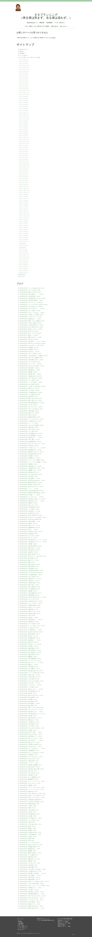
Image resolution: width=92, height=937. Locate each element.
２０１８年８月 (24, 221)
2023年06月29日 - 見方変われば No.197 (29, 513)
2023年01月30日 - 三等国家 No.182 (28, 544)
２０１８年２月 (24, 235)
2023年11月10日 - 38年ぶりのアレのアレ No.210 (31, 486)
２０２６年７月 (24, 272)
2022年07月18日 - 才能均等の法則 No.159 (29, 582)
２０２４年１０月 (25, 69)
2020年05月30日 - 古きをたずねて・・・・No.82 (31, 740)
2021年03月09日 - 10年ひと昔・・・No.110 (29, 683)
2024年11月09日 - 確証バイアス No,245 (29, 413)
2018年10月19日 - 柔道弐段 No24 (27, 861)
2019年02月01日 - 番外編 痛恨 (26, 838)
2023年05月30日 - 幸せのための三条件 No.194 (30, 519)
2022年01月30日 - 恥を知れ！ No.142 (28, 617)
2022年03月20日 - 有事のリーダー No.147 (29, 607)
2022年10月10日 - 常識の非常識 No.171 (29, 566)
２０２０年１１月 (25, 166)
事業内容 (41, 22)
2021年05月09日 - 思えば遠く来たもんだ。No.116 (31, 670)
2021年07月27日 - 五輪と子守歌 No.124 (29, 654)
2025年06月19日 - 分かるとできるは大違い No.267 (31, 366)
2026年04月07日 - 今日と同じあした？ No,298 (30, 306)
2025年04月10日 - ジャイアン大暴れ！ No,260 (30, 382)
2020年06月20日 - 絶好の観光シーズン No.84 (30, 736)
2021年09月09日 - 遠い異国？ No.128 (28, 646)
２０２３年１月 (24, 112)
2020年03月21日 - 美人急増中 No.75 (28, 754)
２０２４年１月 (24, 88)
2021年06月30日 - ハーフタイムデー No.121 (30, 660)
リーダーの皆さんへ (59, 22)
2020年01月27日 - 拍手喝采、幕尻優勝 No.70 (30, 765)
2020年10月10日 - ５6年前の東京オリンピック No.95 (32, 713)
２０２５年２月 (24, 61)
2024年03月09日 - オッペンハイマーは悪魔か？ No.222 (32, 462)
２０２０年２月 (24, 184)
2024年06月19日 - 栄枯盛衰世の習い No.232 (30, 441)
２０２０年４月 (24, 180)
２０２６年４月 (24, 266)
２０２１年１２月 (25, 139)
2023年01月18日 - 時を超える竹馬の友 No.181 (30, 546)
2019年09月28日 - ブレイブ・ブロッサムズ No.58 (31, 789)
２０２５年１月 (24, 63)
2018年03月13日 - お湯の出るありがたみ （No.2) (31, 906)
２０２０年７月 (24, 174)
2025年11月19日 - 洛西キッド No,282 (28, 335)
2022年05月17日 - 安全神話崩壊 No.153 (29, 595)
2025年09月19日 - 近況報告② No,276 (28, 347)
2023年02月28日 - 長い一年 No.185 (28, 537)
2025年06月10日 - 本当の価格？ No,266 (29, 368)
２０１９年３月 (24, 206)
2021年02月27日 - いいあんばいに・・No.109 (30, 685)
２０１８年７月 (24, 223)
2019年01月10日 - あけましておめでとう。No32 (30, 844)
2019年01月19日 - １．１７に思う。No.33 (29, 842)
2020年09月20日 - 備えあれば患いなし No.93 (30, 717)
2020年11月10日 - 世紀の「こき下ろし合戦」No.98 (31, 707)
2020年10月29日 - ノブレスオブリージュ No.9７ (31, 709)
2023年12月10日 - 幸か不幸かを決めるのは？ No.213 (32, 480)
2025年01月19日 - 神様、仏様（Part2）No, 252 (30, 398)
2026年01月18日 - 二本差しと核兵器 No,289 (30, 323)
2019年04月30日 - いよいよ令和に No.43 (29, 820)
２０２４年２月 (24, 86)
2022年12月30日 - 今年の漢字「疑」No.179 (29, 550)
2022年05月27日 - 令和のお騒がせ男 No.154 (30, 593)
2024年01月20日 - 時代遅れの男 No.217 (29, 472)
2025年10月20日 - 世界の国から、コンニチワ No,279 (32, 341)
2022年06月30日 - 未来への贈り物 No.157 (29, 586)
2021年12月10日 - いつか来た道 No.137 (29, 627)
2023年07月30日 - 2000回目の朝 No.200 (29, 507)
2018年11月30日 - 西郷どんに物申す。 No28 (30, 852)
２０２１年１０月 (25, 143)
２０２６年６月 (24, 270)
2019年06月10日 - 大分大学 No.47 (27, 812)
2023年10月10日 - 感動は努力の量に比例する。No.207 (32, 492)
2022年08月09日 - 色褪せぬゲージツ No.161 (30, 578)
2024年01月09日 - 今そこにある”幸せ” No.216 (30, 474)
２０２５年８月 (24, 252)
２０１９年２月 (24, 209)
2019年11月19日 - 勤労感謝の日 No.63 (28, 779)
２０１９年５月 (24, 202)
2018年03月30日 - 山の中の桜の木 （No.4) (29, 902)
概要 (18, 933)
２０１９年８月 (24, 196)
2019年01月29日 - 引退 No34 (26, 840)
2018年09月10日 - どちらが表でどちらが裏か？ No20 (32, 869)
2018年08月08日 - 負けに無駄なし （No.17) (30, 875)
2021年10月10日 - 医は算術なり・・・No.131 (30, 640)
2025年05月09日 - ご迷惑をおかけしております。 (31, 376)
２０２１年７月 (24, 149)
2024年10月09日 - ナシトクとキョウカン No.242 (31, 419)
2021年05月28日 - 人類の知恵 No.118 (28, 666)
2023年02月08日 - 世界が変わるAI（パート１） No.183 (32, 541)
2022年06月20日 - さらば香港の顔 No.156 (29, 589)
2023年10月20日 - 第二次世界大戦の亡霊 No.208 (31, 490)
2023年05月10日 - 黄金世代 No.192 (28, 523)
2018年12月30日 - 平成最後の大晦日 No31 (29, 846)
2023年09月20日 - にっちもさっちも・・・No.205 (31, 496)
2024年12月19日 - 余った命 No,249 (28, 404)
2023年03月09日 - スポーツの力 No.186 (29, 535)
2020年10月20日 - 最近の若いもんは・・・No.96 (31, 711)
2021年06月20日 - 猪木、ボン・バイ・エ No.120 (31, 662)
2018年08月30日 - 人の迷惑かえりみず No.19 (30, 871)
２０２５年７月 (24, 241)
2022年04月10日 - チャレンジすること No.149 (30, 603)
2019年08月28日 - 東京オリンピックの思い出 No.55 (32, 795)
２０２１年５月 (24, 153)
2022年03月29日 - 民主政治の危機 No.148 (29, 605)
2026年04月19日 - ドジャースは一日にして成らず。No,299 (33, 304)
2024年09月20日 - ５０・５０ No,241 (28, 423)
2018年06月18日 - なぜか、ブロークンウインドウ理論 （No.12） (35, 885)
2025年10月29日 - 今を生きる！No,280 (28, 339)
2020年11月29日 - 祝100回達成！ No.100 (29, 703)
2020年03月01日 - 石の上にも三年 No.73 (29, 758)
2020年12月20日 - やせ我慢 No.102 (28, 699)
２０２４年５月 (24, 80)
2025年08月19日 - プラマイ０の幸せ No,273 (30, 353)
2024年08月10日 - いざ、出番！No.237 (28, 431)
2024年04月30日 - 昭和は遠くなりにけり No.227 (31, 451)
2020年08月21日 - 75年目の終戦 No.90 (29, 724)
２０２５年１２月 (25, 258)
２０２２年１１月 (25, 116)
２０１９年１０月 (25, 192)
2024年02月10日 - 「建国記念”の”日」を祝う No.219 (32, 468)
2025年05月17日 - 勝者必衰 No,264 (28, 372)
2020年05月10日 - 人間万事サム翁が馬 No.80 (30, 744)
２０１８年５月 (24, 227)
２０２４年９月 (24, 71)
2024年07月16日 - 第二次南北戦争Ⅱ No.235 (30, 435)
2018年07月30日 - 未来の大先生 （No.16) (29, 877)
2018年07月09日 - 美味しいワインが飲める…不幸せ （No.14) (34, 881)
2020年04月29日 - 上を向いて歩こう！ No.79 (30, 746)
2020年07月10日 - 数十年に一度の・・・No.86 (30, 732)
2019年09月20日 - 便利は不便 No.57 (28, 791)
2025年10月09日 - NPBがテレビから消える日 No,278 (32, 343)
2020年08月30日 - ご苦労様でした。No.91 (29, 722)
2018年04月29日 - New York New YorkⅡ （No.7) (32, 895)
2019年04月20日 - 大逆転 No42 (27, 822)
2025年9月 (23, 247)
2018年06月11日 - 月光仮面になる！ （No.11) (30, 887)
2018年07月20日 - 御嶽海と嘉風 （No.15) (29, 879)
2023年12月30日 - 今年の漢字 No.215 (28, 476)
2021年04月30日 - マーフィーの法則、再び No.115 (31, 672)
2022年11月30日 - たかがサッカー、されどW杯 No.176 (32, 556)
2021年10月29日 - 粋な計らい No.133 (28, 636)
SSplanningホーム (32, 22)
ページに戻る (52, 37)
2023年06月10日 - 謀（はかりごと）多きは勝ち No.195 (32, 517)
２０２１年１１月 (25, 141)
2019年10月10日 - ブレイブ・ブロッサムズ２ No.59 (31, 787)
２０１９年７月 (24, 198)
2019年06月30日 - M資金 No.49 (27, 807)
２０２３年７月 (24, 100)
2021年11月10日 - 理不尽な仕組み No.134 (29, 634)
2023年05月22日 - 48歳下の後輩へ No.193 (29, 521)
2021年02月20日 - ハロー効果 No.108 (28, 687)
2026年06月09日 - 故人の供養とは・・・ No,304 (31, 294)
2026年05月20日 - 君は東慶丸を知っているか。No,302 (32, 298)
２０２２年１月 (24, 137)
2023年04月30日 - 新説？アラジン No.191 (29, 525)
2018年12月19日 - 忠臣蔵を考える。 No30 (29, 848)
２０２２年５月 (24, 129)
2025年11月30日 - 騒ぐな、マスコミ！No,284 (30, 333)
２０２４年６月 (24, 78)
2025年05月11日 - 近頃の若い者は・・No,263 (30, 374)
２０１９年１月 (24, 211)
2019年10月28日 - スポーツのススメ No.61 (29, 783)
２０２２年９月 (24, 121)
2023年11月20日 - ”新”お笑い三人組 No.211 (30, 484)
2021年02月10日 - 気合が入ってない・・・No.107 (31, 689)
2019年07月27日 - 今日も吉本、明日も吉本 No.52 (31, 801)
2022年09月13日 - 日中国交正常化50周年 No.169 (31, 570)
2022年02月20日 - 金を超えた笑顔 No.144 (29, 613)
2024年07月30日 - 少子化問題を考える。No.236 (30, 433)
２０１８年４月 (24, 229)
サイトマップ (37, 933)
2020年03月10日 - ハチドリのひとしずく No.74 (31, 756)
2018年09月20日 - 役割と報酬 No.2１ (28, 867)
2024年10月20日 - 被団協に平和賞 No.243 (29, 417)
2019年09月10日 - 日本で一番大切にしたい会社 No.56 (32, 793)
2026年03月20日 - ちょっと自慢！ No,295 (29, 310)
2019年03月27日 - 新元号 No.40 (27, 826)
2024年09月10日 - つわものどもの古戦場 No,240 (31, 425)
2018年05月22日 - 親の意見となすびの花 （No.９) (31, 891)
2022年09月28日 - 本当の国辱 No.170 (28, 568)
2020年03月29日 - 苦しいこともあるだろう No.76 (31, 752)
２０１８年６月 (24, 225)
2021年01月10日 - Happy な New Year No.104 (31, 695)
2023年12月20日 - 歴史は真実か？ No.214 (29, 478)
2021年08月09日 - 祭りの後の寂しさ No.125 (30, 652)
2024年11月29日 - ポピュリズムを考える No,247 (31, 408)
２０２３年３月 (24, 108)
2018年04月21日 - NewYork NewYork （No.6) (31, 898)
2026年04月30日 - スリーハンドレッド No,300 (30, 302)
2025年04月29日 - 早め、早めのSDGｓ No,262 (31, 378)
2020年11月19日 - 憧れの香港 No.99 (28, 705)
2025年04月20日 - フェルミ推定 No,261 (29, 380)
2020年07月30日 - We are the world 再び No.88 (31, 728)
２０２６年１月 (24, 260)
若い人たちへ (63, 26)
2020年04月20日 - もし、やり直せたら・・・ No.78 (32, 748)
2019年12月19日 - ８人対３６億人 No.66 (29, 773)
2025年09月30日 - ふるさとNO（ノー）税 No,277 (31, 345)
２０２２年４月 (24, 131)
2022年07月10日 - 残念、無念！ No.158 (29, 584)
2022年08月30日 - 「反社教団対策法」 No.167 (30, 574)
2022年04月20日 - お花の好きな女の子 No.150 (30, 601)
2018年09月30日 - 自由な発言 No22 (28, 865)
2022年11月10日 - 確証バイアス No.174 (29, 560)
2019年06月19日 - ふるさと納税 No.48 (28, 810)
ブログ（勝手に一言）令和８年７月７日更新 (37, 26)
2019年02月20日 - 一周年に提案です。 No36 (30, 834)
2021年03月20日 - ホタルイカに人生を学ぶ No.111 (31, 681)
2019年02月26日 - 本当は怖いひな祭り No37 (30, 832)
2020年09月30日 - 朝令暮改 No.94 (28, 715)
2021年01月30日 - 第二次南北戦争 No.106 (29, 691)
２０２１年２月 (24, 159)
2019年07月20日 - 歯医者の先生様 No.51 (29, 803)
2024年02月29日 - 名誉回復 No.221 (28, 464)
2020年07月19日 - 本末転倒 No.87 (27, 730)
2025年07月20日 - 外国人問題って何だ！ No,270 (31, 359)
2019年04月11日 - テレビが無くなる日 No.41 (30, 824)
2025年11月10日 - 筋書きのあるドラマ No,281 (30, 337)
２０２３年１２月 (25, 90)
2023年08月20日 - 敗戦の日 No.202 (28, 503)
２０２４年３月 (24, 84)
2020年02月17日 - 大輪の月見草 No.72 (29, 760)
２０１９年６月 (24, 200)
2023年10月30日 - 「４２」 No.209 (28, 488)
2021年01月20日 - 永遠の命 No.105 (28, 693)
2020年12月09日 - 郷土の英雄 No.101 (28, 701)
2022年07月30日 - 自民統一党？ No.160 (29, 580)
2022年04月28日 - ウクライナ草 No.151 (29, 599)
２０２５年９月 (24, 245)
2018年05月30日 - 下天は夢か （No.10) (29, 889)
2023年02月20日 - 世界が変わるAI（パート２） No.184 (33, 539)
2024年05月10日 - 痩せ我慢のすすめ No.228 (30, 449)
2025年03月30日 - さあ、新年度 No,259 (29, 384)
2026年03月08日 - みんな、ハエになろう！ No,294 (31, 312)
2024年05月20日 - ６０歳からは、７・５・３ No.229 (32, 447)
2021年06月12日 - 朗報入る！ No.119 (28, 664)
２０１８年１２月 (25, 213)
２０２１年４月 (24, 155)
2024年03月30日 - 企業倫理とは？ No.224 (29, 458)
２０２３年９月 (24, 96)
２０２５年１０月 (25, 254)
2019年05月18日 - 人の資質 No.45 (27, 816)
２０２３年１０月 (25, 94)
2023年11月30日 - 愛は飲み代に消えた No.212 (30, 482)
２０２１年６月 (24, 151)
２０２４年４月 (24, 82)
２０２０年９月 (24, 170)
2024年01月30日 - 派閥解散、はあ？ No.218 (30, 470)
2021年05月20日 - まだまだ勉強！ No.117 (29, 668)
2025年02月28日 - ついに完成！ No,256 (29, 390)
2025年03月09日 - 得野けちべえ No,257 (29, 388)
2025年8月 (23, 243)
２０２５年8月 (24, 249)
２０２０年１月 (24, 186)
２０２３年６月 (24, 102)
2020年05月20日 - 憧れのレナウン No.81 (29, 742)
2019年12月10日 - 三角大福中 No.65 (28, 775)
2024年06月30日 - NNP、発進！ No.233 (29, 439)
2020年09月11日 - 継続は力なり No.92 (28, 719)
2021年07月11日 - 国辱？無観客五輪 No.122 (30, 658)
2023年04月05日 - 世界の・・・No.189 (28, 529)
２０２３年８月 (24, 98)
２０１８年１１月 (25, 215)
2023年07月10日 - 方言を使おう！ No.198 (29, 511)
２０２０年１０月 (25, 168)
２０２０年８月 (24, 172)
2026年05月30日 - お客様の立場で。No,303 (29, 296)
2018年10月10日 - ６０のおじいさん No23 (29, 863)
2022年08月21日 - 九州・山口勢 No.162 (29, 576)
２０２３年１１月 (25, 92)
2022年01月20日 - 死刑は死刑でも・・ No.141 (30, 619)
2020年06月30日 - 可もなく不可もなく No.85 (30, 734)
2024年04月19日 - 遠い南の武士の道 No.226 (30, 453)
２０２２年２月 (24, 135)
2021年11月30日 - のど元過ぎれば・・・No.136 (30, 629)
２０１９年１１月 (25, 190)
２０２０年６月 (24, 176)
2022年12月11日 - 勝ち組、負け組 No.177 (29, 554)
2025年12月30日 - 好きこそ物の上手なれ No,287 (31, 327)
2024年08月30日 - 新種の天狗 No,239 (28, 427)
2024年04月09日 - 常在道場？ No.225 (28, 456)
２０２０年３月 (24, 182)
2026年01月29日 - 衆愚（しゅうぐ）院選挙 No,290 (31, 320)
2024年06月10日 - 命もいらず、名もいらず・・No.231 (32, 443)
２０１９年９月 (24, 194)
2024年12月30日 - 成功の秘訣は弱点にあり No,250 (31, 402)
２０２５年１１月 (25, 256)
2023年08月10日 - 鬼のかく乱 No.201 (28, 505)
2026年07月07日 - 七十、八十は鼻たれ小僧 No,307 (31, 288)
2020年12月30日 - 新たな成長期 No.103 (29, 697)
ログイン (73, 934)
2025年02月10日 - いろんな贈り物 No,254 (29, 394)
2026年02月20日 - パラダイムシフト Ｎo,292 (30, 316)
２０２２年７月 (24, 125)
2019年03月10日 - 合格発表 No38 (27, 830)
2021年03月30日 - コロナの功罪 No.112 (29, 679)
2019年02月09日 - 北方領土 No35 (27, 836)
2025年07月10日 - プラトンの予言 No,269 (29, 361)
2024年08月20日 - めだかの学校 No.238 (29, 429)
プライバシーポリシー (23, 933)
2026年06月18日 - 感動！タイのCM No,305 (30, 292)
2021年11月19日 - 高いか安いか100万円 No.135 (30, 632)
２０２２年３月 (24, 133)
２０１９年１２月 (25, 188)
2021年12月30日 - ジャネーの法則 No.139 (29, 623)
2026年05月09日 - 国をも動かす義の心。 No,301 (31, 300)
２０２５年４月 (24, 59)
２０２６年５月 (24, 268)
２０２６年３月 (24, 264)
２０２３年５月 (24, 104)
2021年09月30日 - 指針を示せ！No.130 (28, 642)
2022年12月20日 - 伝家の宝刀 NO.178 (28, 552)
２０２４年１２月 (25, 65)
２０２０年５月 (24, 178)
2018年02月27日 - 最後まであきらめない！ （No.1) (31, 908)
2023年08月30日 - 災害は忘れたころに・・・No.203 (31, 501)
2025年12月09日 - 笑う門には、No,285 (28, 331)
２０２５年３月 (24, 233)
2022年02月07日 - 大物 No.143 (27, 615)
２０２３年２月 (24, 110)
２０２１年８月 (24, 147)
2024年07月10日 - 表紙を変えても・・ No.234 (30, 437)
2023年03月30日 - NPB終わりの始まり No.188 (30, 531)
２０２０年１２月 (25, 164)
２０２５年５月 (24, 237)
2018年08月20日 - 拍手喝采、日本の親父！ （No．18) (32, 873)
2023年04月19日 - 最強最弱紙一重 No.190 (29, 527)
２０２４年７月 (24, 76)
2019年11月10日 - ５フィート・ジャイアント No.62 (31, 781)
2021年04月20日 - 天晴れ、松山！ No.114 (29, 674)
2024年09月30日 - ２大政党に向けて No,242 (30, 421)
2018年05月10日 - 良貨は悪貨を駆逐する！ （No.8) (31, 893)
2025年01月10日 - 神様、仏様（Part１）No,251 (30, 400)
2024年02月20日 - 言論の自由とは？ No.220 (30, 466)
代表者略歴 (49, 22)
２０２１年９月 (24, 145)
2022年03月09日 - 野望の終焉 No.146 (28, 609)
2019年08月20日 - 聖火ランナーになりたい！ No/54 (32, 797)
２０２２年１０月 (25, 119)
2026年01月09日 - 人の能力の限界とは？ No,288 (31, 325)
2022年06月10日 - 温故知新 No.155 (28, 591)
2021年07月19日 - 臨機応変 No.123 (28, 656)
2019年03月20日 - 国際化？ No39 (27, 828)
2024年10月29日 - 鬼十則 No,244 (27, 415)
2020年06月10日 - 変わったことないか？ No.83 (31, 738)
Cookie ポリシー (31, 933)
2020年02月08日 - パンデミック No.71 (29, 762)
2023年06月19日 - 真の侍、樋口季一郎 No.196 (30, 515)
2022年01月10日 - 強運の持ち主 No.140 (29, 621)
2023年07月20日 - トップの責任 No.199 (29, 509)
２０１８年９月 (24, 219)
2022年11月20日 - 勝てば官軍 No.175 (28, 558)
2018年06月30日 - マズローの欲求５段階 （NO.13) (31, 883)
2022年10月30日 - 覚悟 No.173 (27, 562)
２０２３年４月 (24, 106)
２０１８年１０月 (25, 217)
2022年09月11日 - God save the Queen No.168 (30, 572)
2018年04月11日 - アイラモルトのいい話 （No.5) (31, 900)
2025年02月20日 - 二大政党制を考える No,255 (30, 392)
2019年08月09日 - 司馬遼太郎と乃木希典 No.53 (30, 799)
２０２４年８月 (24, 73)
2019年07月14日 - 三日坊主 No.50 (27, 805)
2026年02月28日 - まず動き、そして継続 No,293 (31, 314)
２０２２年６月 (24, 127)
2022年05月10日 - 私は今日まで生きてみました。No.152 (32, 597)
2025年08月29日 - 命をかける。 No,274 (29, 351)
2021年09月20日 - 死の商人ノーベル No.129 (30, 644)
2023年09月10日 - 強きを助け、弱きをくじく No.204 (32, 499)
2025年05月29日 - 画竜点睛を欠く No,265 (29, 370)
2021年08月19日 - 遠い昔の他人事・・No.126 (30, 650)
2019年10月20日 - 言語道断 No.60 (27, 785)
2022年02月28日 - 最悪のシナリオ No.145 (29, 611)
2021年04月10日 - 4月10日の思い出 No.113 (30, 677)
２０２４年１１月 (25, 67)
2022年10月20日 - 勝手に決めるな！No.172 (29, 564)
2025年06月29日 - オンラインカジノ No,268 (30, 363)
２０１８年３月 (24, 231)
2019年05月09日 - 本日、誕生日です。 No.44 (30, 818)
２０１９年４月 (24, 204)
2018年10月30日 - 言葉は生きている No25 (29, 859)
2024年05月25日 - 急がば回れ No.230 (28, 445)
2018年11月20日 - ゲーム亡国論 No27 (28, 855)
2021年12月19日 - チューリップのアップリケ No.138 (32, 625)
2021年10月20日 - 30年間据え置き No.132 (29, 638)
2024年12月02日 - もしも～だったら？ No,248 (30, 406)
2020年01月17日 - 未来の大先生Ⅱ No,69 (29, 767)
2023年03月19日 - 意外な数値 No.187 (28, 533)
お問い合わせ (54, 26)
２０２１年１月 (24, 161)
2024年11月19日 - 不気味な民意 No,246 (29, 411)
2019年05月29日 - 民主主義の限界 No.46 (29, 814)
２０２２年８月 (24, 123)
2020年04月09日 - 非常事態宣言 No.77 (29, 750)
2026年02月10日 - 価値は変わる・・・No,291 (30, 318)
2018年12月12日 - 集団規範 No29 (27, 850)
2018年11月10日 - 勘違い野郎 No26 (28, 857)
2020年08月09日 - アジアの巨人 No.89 (29, 726)
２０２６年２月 (24, 262)
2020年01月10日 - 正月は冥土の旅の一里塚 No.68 (31, 769)
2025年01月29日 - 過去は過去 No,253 (28, 396)
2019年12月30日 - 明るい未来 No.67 (28, 771)
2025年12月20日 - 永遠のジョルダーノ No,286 (30, 329)
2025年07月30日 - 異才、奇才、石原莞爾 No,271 (31, 357)
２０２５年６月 (24, 239)
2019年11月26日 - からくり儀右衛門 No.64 (29, 777)
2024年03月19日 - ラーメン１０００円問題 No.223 (31, 460)
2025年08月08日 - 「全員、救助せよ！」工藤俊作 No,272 (33, 355)
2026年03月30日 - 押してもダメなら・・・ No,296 (31, 308)
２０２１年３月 (24, 157)
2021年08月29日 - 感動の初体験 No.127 (29, 648)
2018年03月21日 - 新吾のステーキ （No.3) (29, 904)
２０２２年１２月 (25, 114)
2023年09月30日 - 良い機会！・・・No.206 (29, 494)
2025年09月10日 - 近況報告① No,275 (28, 349)
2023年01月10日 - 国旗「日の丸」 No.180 (29, 548)
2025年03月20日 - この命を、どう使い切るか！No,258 (32, 386)
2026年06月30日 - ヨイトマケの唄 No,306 (29, 290)
